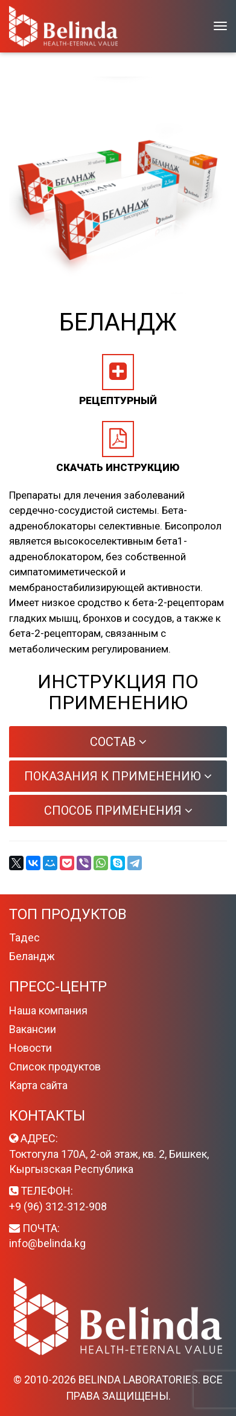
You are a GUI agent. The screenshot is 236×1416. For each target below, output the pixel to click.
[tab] (118, 741)
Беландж (32, 956)
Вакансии (32, 1029)
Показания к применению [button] (118, 776)
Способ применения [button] (118, 810)
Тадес (24, 937)
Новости (30, 1047)
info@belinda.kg (47, 1243)
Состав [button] (118, 742)
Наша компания (48, 1010)
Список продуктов (55, 1066)
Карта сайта (38, 1085)
